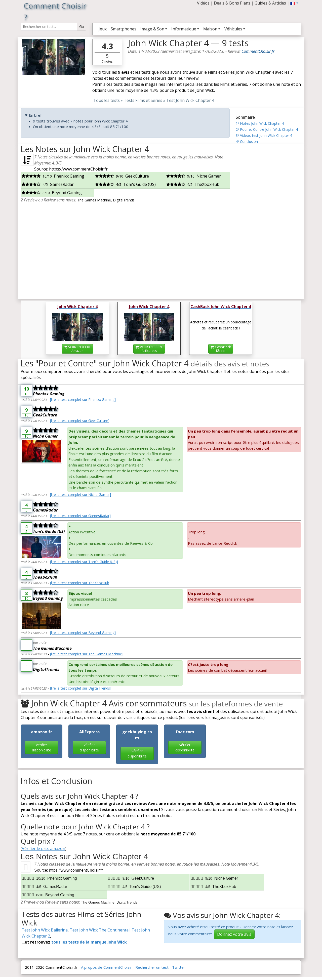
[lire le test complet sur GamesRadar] (80, 515)
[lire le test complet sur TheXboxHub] (80, 582)
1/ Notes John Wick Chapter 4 (260, 123)
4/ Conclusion (247, 141)
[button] (294, 3)
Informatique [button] (183, 29)
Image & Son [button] (152, 29)
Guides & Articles (270, 3)
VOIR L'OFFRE (77, 349)
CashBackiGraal (221, 349)
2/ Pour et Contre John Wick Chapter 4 (267, 129)
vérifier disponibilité (41, 747)
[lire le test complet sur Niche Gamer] (80, 494)
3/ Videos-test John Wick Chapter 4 (264, 135)
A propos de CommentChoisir (106, 967)
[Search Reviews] (49, 26)
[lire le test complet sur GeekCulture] (79, 420)
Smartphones (123, 29)
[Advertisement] (268, 219)
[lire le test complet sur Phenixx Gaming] (83, 399)
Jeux (103, 29)
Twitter (178, 967)
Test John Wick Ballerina (45, 930)
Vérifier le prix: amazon (43, 848)
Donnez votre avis (234, 934)
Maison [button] (210, 29)
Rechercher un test (152, 967)
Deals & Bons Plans (232, 3)
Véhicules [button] (233, 29)
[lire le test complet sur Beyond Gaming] (83, 632)
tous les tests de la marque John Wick (89, 942)
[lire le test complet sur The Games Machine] (86, 654)
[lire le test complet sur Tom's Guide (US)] (84, 561)
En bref (35, 115)
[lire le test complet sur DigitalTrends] (80, 688)
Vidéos (203, 3)
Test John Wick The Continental (100, 930)
